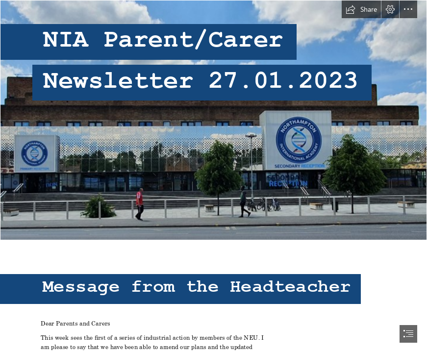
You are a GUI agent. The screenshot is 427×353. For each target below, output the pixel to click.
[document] (213, 176)
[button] (361, 9)
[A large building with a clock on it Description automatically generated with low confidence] (213, 120)
